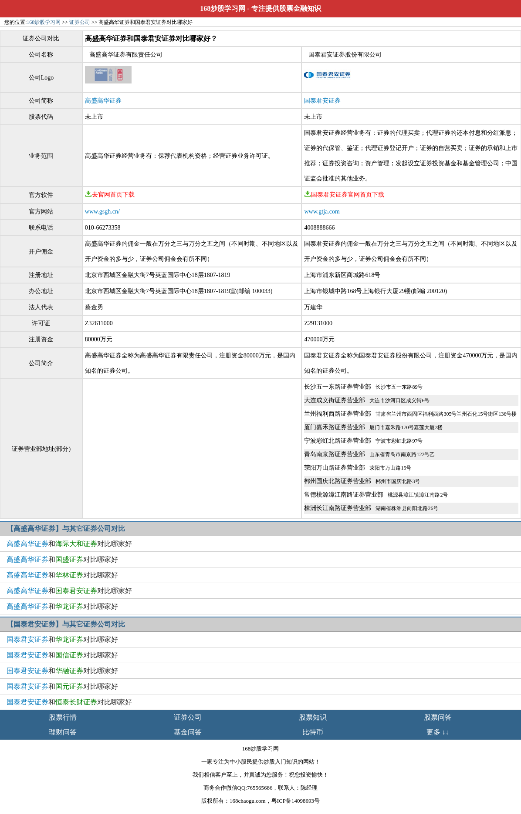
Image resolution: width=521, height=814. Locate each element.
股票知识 (313, 717)
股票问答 (438, 717)
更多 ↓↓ (437, 732)
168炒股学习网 (222, 8)
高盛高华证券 (103, 100)
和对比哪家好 (69, 543)
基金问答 (188, 732)
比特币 (312, 732)
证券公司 (79, 22)
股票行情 (63, 717)
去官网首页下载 (110, 194)
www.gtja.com (322, 211)
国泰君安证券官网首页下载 (344, 194)
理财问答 (63, 732)
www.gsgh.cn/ (102, 211)
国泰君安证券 (322, 100)
